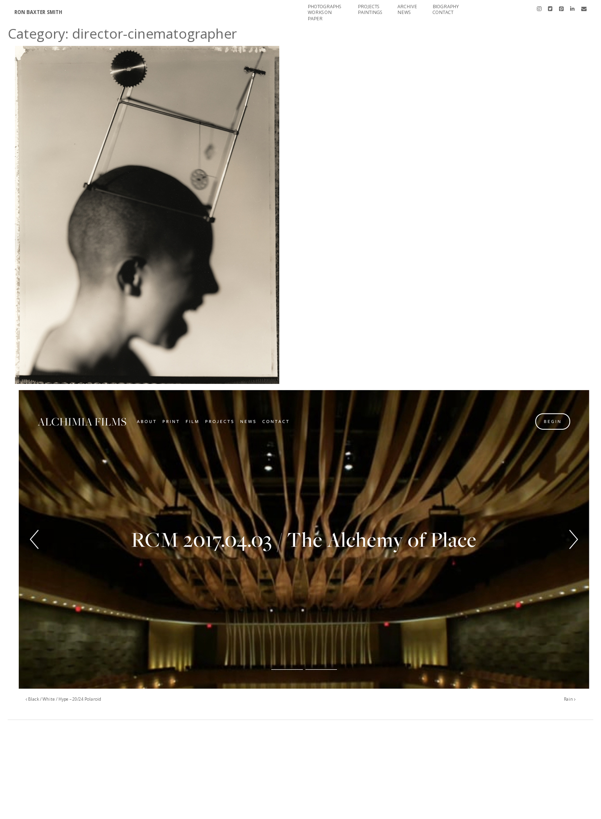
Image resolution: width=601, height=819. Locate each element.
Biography (446, 6)
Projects (368, 6)
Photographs (324, 6)
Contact (443, 12)
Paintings (370, 12)
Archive (407, 6)
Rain (569, 699)
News (403, 12)
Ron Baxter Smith (38, 12)
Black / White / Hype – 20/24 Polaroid (63, 699)
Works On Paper (320, 15)
